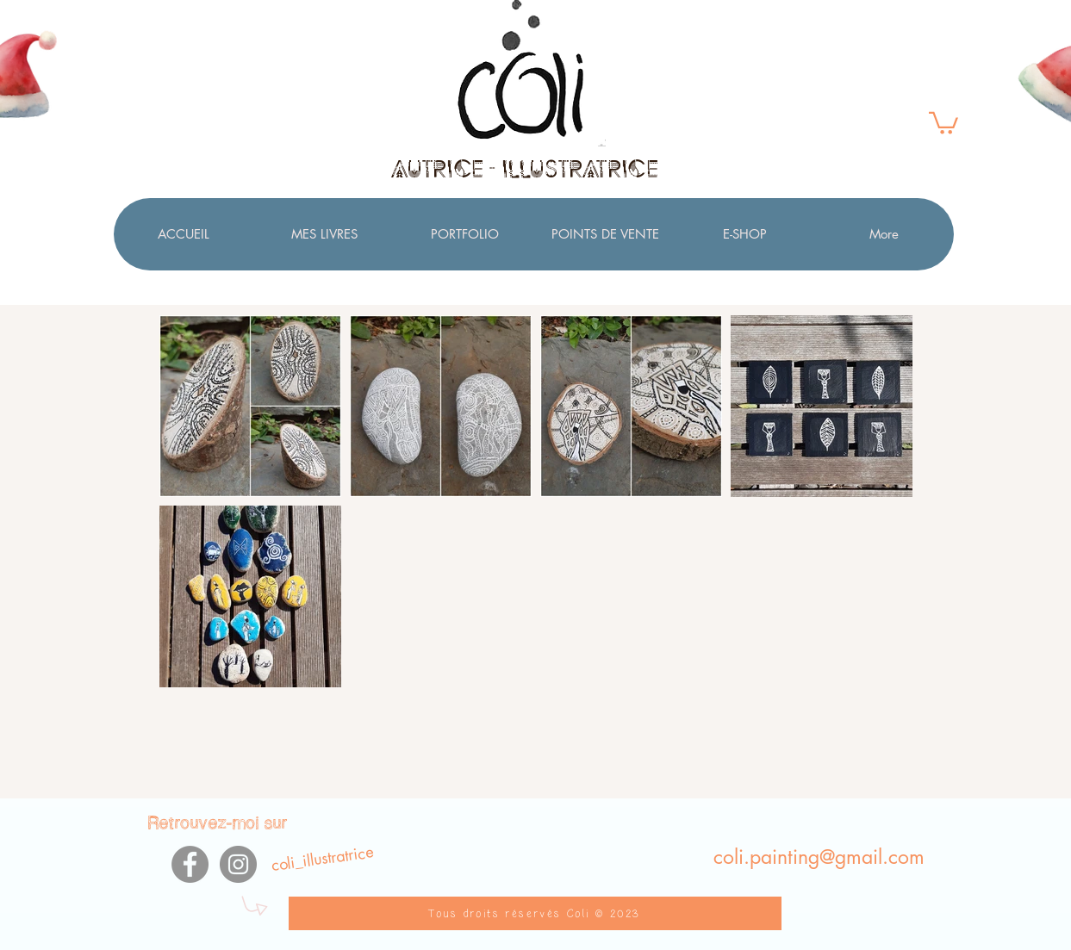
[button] (943, 121)
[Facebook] (190, 864)
